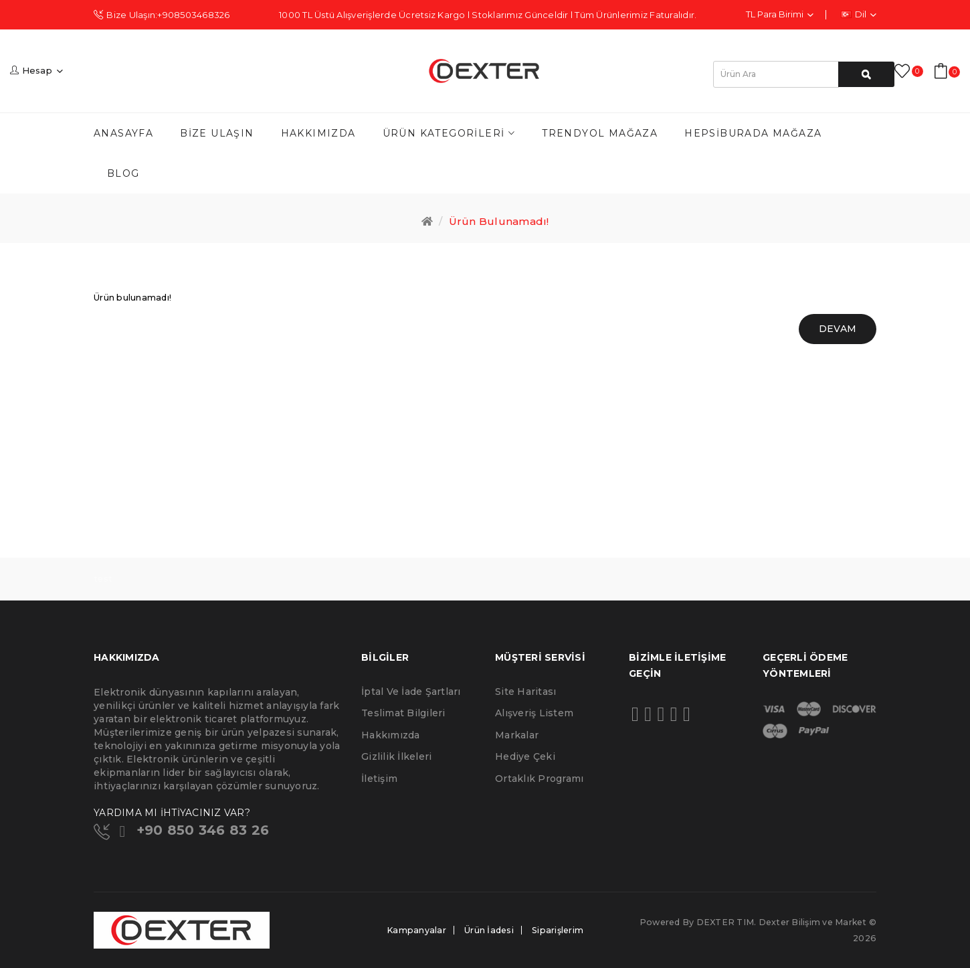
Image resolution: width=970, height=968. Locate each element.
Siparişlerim (557, 930)
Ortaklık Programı (539, 779)
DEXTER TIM (725, 922)
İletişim (379, 779)
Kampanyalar (416, 930)
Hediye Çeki (525, 756)
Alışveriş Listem (534, 713)
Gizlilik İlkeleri (396, 756)
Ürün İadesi (489, 930)
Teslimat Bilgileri (403, 713)
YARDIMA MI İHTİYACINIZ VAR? (172, 813)
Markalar (517, 735)
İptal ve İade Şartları (411, 691)
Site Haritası (525, 691)
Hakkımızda (390, 735)
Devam (837, 329)
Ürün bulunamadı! (499, 221)
